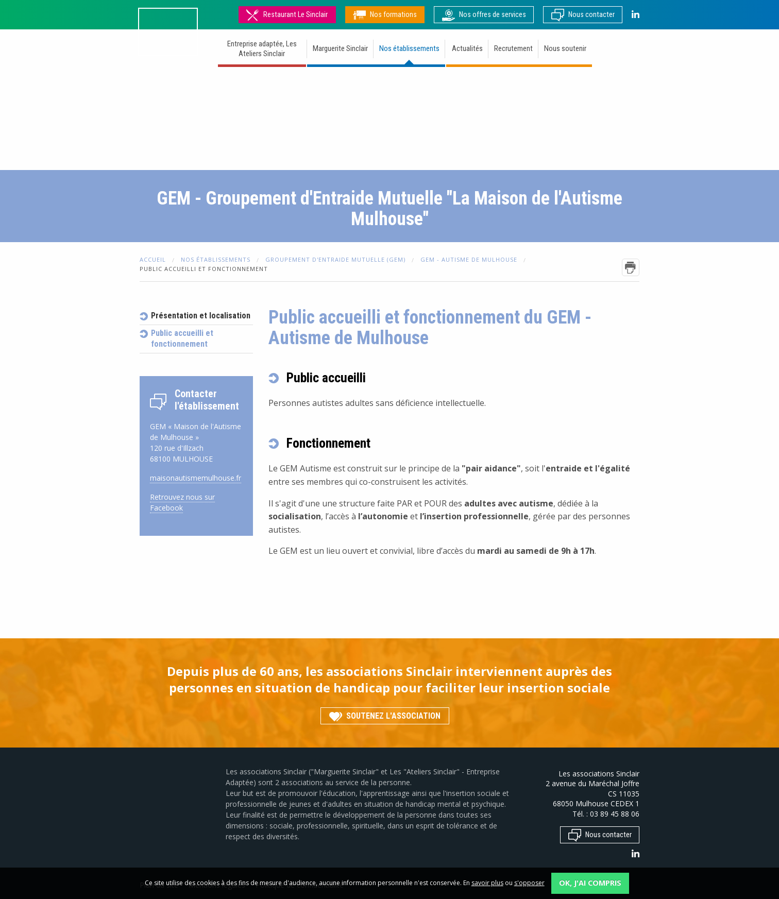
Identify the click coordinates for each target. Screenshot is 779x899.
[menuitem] (262, 50)
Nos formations (385, 14)
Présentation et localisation (200, 315)
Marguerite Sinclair (340, 48)
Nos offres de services (484, 14)
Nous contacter (583, 14)
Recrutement (513, 48)
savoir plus (487, 882)
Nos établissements (409, 48)
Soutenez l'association (385, 715)
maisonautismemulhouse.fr (195, 478)
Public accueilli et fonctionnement (182, 338)
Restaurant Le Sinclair (287, 14)
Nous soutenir (565, 48)
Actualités (467, 48)
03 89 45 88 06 (614, 814)
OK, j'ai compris (590, 883)
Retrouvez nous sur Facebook (182, 502)
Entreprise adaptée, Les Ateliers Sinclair (262, 49)
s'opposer (529, 882)
